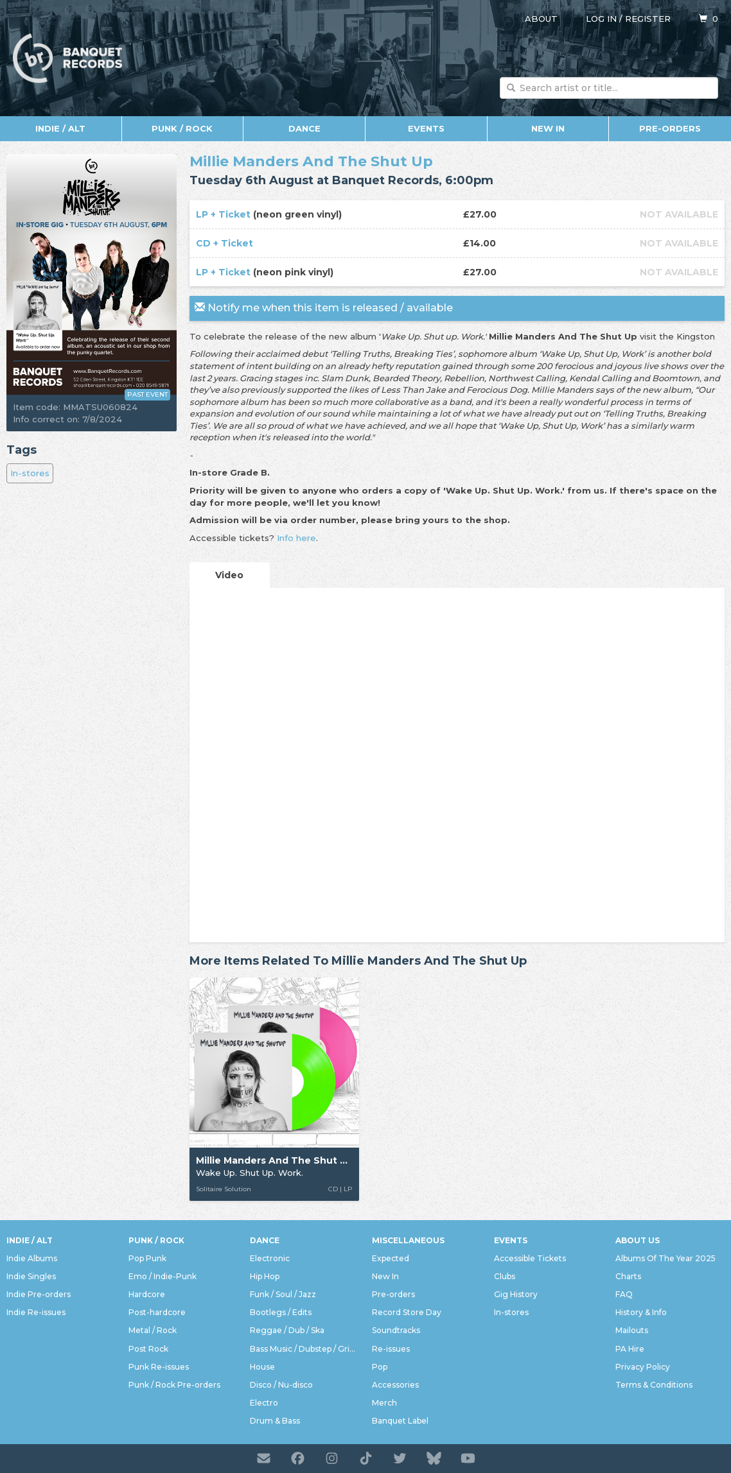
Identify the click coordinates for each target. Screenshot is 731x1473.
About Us (637, 1240)
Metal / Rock (152, 1330)
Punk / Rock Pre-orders (174, 1385)
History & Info (641, 1312)
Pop (379, 1367)
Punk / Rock (182, 128)
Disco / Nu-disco (281, 1385)
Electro (264, 1403)
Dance (304, 128)
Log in (601, 18)
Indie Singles (31, 1276)
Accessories (395, 1385)
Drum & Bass (275, 1421)
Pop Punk (147, 1258)
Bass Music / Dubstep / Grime (304, 1349)
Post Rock (148, 1349)
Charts (628, 1276)
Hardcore (146, 1294)
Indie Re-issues (36, 1312)
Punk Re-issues (158, 1367)
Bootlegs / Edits (281, 1312)
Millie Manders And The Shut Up (311, 161)
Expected (390, 1258)
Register (648, 18)
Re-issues (391, 1349)
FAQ (624, 1294)
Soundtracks (396, 1330)
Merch (384, 1403)
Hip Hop (264, 1276)
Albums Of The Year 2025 (665, 1258)
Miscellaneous (408, 1240)
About (541, 18)
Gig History (516, 1294)
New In (548, 128)
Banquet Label (400, 1421)
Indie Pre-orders (38, 1294)
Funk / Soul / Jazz (283, 1294)
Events (426, 128)
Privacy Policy (642, 1367)
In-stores (29, 473)
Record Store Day (406, 1312)
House (262, 1367)
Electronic (270, 1258)
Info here (296, 538)
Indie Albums (31, 1258)
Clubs (504, 1276)
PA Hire (629, 1349)
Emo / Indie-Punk (162, 1276)
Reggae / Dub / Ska (287, 1330)
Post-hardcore (157, 1312)
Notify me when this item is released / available (324, 308)
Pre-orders (670, 128)
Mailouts (631, 1330)
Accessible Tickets (530, 1258)
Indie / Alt (60, 128)
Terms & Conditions (653, 1385)
